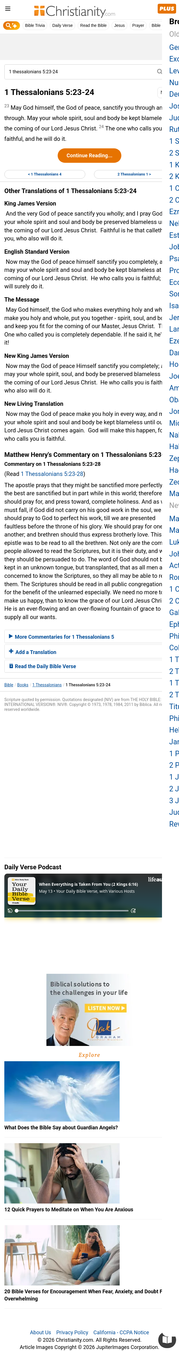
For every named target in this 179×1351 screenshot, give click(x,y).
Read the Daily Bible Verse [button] (42, 666)
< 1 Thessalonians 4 (44, 174)
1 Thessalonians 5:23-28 (52, 473)
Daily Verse (62, 25)
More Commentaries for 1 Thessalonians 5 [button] (61, 637)
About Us (40, 1332)
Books (23, 685)
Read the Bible (93, 25)
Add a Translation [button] (32, 652)
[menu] (7, 9)
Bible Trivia (35, 25)
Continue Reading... (89, 155)
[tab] (89, 636)
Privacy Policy (72, 1332)
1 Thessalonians (47, 685)
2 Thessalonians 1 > (134, 174)
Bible (8, 685)
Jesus (119, 25)
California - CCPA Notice (121, 1332)
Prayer (138, 25)
